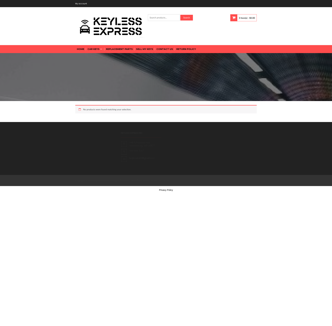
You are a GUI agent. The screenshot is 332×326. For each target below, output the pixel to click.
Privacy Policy (166, 190)
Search (186, 17)
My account (81, 3)
